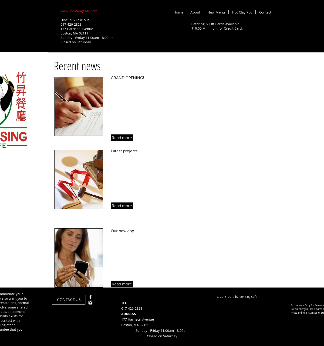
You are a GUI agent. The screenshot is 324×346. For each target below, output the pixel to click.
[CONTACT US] (68, 300)
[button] (122, 137)
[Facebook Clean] (90, 297)
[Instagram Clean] (90, 303)
